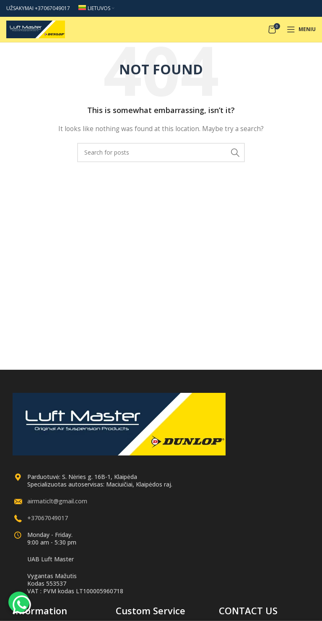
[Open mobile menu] (301, 29)
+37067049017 (47, 518)
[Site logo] (35, 29)
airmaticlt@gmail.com (57, 501)
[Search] (161, 152)
